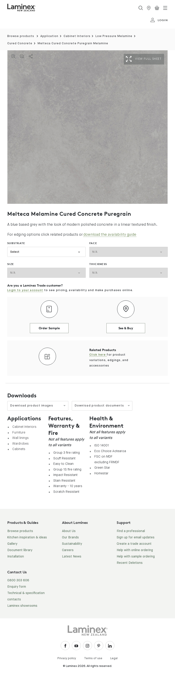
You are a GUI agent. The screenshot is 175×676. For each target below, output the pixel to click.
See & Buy (125, 328)
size (10, 264)
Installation (15, 556)
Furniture (18, 432)
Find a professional (131, 531)
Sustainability (72, 543)
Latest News (71, 556)
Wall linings (20, 438)
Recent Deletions (130, 563)
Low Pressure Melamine (113, 36)
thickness (98, 264)
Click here (98, 354)
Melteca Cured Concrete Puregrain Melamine (73, 43)
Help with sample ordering (136, 556)
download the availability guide (109, 234)
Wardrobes (20, 443)
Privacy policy (66, 658)
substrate (16, 243)
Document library (19, 550)
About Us (69, 531)
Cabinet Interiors (77, 36)
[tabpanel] (87, 127)
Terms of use (93, 658)
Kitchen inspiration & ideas (27, 537)
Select (14, 251)
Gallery (12, 543)
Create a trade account (134, 543)
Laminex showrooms (22, 605)
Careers (68, 550)
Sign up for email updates (135, 537)
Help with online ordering (135, 550)
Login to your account (25, 290)
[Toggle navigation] (165, 7)
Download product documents (102, 405)
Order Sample (49, 328)
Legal (114, 658)
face (93, 243)
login (159, 20)
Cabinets (18, 449)
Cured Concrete (19, 43)
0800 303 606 (18, 580)
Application (49, 36)
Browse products (20, 36)
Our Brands (70, 537)
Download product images (38, 405)
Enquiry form (16, 586)
